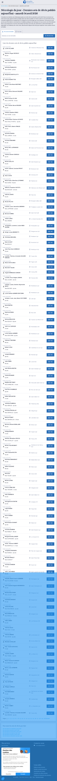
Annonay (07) (33, 175)
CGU (34, 777)
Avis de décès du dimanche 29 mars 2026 (12, 735)
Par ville (18, 31)
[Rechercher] (49, 35)
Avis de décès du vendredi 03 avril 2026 (12, 728)
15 (33, 718)
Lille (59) (32, 299)
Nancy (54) (33, 467)
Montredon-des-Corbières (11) (37, 60)
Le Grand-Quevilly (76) (36, 219)
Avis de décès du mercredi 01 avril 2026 (12, 731)
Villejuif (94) (33, 411)
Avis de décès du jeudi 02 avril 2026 (11, 730)
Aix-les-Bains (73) (34, 641)
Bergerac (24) (33, 661)
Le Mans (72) (33, 654)
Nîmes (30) (33, 425)
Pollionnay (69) (34, 404)
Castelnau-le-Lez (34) (35, 348)
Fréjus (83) (32, 509)
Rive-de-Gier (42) (34, 390)
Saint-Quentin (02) (34, 106)
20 (44, 718)
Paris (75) (32, 195)
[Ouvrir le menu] (2, 2)
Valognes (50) (33, 488)
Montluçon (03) (34, 249)
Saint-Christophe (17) (35, 586)
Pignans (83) (33, 668)
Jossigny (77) (33, 502)
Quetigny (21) (33, 155)
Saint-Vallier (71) (34, 397)
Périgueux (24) (34, 593)
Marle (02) (32, 523)
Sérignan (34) (33, 614)
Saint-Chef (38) (34, 213)
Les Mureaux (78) (34, 621)
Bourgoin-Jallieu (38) (35, 79)
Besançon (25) (34, 169)
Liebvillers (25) (34, 418)
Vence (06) (33, 267)
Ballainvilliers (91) (34, 460)
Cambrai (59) (33, 699)
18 (39, 718)
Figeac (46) (33, 262)
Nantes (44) (33, 453)
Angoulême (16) (34, 675)
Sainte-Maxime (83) (35, 127)
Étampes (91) (33, 341)
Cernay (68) (33, 272)
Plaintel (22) (33, 181)
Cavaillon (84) (33, 120)
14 (31, 718)
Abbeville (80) (33, 306)
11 (24, 718)
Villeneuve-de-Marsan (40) (37, 188)
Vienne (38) (33, 141)
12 (26, 718)
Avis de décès (4, 5)
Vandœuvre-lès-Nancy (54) (36, 445)
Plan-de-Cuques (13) (35, 551)
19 (42, 718)
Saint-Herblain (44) (35, 369)
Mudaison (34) (33, 236)
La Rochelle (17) (34, 635)
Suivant (48, 718)
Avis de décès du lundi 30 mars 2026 (11, 734)
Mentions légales (40, 777)
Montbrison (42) (34, 286)
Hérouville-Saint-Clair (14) (36, 383)
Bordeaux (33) (33, 134)
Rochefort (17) (34, 242)
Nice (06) (32, 313)
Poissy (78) (33, 439)
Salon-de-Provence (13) (36, 148)
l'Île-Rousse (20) (34, 68)
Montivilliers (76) (34, 327)
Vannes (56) (33, 99)
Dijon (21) (32, 92)
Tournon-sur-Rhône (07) (36, 320)
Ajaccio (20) (33, 647)
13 (28, 718)
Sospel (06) (33, 600)
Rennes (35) (33, 113)
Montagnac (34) (34, 579)
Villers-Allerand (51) (35, 54)
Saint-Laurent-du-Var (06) (36, 572)
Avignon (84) (33, 544)
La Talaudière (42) (34, 706)
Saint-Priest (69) (34, 558)
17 (37, 718)
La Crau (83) (33, 85)
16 (35, 718)
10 (22, 718)
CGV (31, 777)
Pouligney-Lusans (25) (36, 207)
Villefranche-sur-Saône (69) (36, 692)
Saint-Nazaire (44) (34, 162)
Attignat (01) (33, 681)
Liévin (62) (32, 362)
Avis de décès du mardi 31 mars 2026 (11, 733)
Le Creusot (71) (34, 537)
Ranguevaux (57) (34, 231)
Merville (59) (33, 355)
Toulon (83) (33, 256)
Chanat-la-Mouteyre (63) (36, 48)
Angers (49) (33, 432)
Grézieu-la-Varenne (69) (36, 74)
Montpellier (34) (34, 226)
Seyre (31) (32, 565)
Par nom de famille (8, 31)
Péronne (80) (33, 278)
